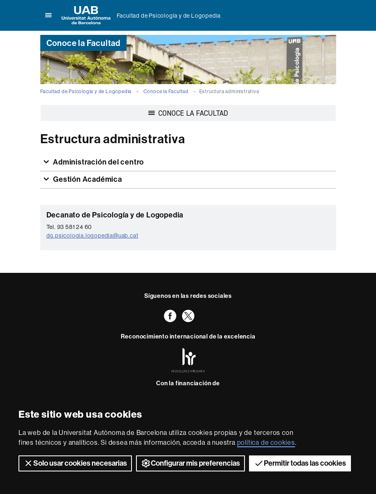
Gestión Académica (86, 179)
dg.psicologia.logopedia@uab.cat (92, 235)
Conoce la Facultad (166, 91)
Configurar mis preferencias (190, 463)
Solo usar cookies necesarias (75, 463)
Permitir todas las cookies (300, 463)
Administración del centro (97, 162)
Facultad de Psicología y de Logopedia (169, 15)
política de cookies (266, 442)
